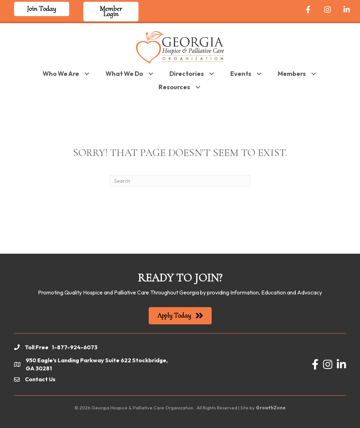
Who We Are (61, 73)
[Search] (180, 180)
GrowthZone (270, 407)
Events (240, 73)
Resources (174, 86)
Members (292, 73)
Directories (186, 73)
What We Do (124, 73)
